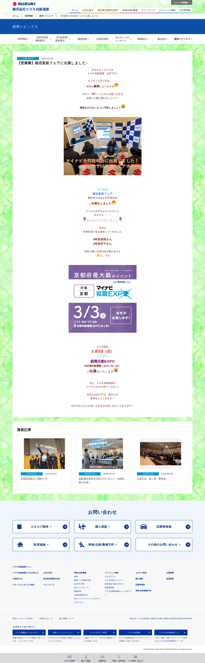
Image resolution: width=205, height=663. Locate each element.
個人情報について (66, 618)
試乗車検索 (140, 585)
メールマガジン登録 (98, 632)
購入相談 (139, 579)
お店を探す (48, 573)
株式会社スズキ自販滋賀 (31, 9)
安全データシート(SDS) (22, 618)
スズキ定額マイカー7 (113, 580)
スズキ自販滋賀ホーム (22, 567)
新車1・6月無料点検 (82, 580)
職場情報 (82, 39)
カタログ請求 (141, 573)
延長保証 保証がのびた (114, 584)
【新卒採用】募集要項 (42, 39)
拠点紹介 (162, 39)
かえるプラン (110, 576)
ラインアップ (48, 585)
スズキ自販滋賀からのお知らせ (25, 573)
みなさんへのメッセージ (122, 39)
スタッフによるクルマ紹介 (24, 585)
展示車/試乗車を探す (52, 579)
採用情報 (29, 16)
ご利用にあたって (45, 618)
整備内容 (77, 591)
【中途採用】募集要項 (62, 39)
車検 (76, 576)
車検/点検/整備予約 (143, 591)
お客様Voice (18, 579)
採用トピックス (46, 16)
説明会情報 (102, 39)
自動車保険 (109, 587)
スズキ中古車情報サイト (169, 632)
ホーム (16, 16)
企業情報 (170, 573)
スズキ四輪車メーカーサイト (27, 632)
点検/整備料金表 (81, 595)
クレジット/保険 (111, 573)
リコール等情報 (133, 632)
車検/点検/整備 (80, 573)
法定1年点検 (79, 584)
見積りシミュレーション (63, 632)
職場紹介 (142, 39)
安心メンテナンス (81, 587)
